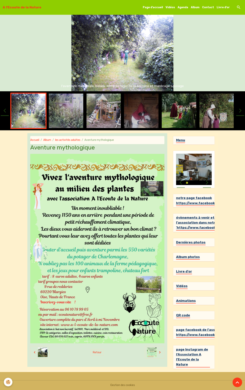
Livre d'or (223, 7)
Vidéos (170, 7)
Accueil (34, 140)
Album (195, 7)
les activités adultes (67, 140)
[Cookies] (8, 382)
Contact (208, 7)
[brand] (22, 7)
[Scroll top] (237, 382)
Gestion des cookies (122, 385)
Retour (97, 352)
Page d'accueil (153, 7)
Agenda (183, 7)
